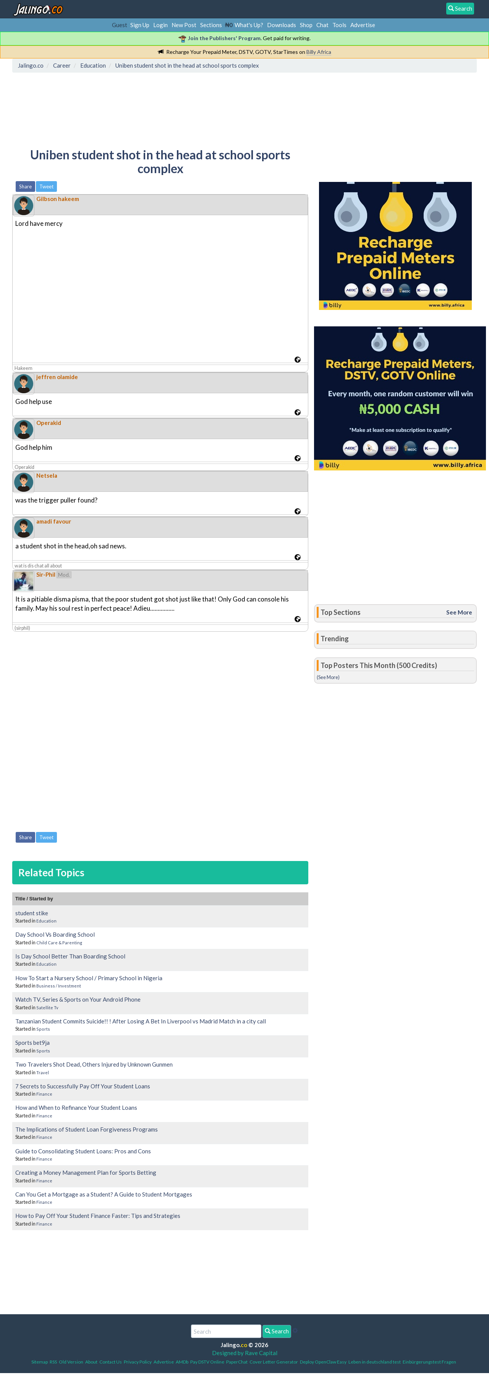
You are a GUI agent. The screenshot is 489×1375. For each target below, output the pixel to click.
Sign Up (139, 24)
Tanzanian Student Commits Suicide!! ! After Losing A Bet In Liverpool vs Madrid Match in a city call (140, 1021)
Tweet (46, 186)
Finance (44, 1093)
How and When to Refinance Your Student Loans (76, 1107)
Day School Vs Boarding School (55, 934)
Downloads (281, 24)
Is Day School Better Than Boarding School (70, 956)
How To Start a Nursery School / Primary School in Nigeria (88, 977)
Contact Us (110, 1362)
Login (160, 24)
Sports (43, 1028)
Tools (339, 24)
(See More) (328, 677)
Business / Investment (58, 985)
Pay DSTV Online (207, 1362)
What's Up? (249, 24)
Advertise (362, 24)
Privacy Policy (138, 1362)
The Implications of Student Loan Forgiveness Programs (86, 1129)
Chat (322, 24)
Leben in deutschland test (374, 1362)
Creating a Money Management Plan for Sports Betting (85, 1172)
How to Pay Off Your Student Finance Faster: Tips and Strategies (97, 1215)
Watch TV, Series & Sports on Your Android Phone (78, 999)
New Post (184, 24)
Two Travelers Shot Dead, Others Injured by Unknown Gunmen (94, 1064)
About (91, 1362)
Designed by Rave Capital (244, 1352)
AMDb (182, 1362)
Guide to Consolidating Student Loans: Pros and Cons (83, 1151)
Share (25, 186)
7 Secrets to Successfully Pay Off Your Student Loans (82, 1086)
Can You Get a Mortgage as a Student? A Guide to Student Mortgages (103, 1194)
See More (459, 612)
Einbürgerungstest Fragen (429, 1362)
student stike (31, 913)
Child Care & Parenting (59, 942)
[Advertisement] (154, 109)
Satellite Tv (47, 1007)
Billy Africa (318, 52)
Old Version (71, 1362)
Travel (42, 1072)
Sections (211, 24)
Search (277, 1331)
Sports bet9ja (32, 1042)
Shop (306, 24)
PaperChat (237, 1362)
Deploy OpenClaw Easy (323, 1362)
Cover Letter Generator (273, 1362)
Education (46, 920)
